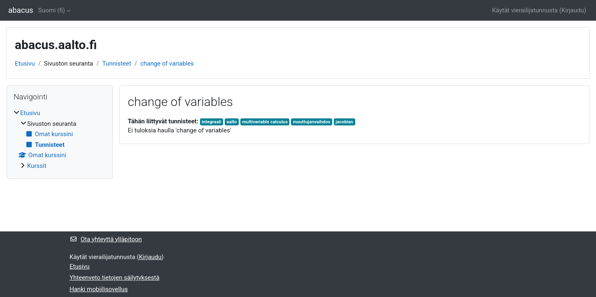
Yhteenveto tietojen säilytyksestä (114, 277)
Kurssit (37, 166)
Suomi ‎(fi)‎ (51, 10)
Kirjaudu (572, 10)
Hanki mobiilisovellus (99, 289)
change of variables (167, 63)
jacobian (344, 122)
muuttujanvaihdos (312, 122)
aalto (231, 122)
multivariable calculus (265, 122)
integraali (211, 122)
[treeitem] (60, 139)
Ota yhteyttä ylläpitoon (106, 239)
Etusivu (25, 63)
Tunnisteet (116, 63)
